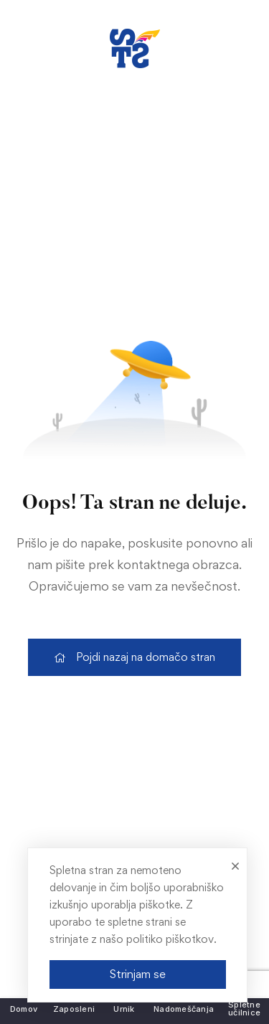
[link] (135, 48)
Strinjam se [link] (137, 974)
